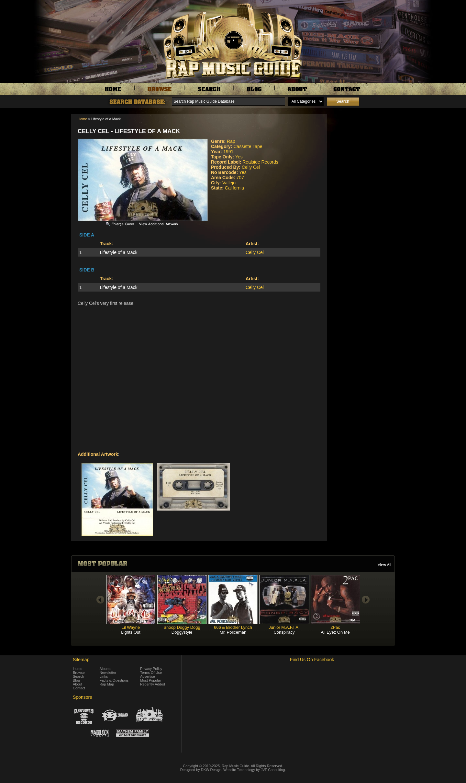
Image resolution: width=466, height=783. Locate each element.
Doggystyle (182, 632)
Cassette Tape (247, 146)
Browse (79, 672)
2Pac (335, 627)
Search (78, 676)
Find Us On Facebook (312, 659)
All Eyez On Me (335, 632)
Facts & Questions (114, 680)
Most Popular (150, 680)
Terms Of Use (151, 672)
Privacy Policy (151, 669)
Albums (106, 669)
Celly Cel (251, 167)
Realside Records (260, 162)
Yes (239, 156)
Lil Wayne (131, 627)
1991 (228, 151)
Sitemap (81, 659)
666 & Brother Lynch (233, 627)
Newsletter (108, 672)
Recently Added (152, 684)
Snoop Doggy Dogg (181, 627)
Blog (76, 680)
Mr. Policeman (233, 632)
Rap (231, 141)
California (234, 187)
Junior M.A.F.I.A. (284, 627)
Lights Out (130, 632)
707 (240, 177)
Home (82, 119)
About (77, 684)
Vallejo (229, 182)
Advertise (147, 676)
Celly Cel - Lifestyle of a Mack (129, 131)
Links (104, 676)
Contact (79, 688)
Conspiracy (283, 632)
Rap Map (107, 684)
